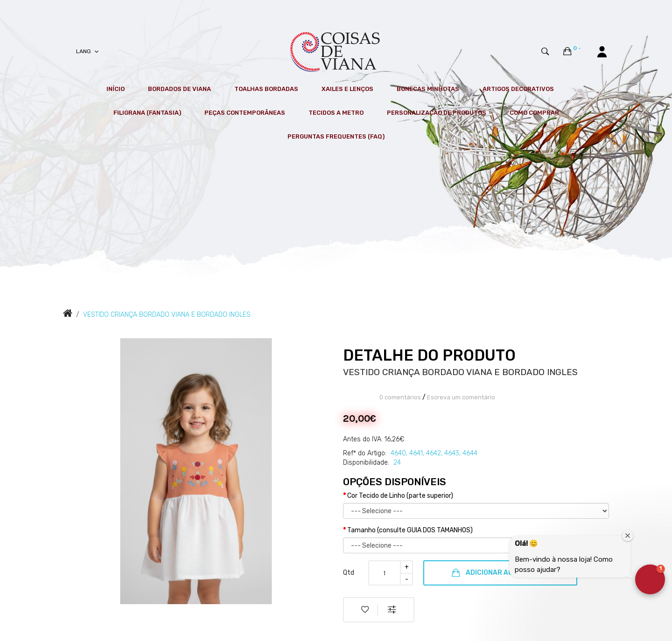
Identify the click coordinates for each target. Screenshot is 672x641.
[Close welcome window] (627, 535)
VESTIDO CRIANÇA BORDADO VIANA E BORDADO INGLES (167, 315)
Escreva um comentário (461, 397)
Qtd (348, 573)
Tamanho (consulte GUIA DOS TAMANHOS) (410, 530)
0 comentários (400, 397)
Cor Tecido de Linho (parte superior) (400, 496)
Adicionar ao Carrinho (500, 572)
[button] (650, 579)
